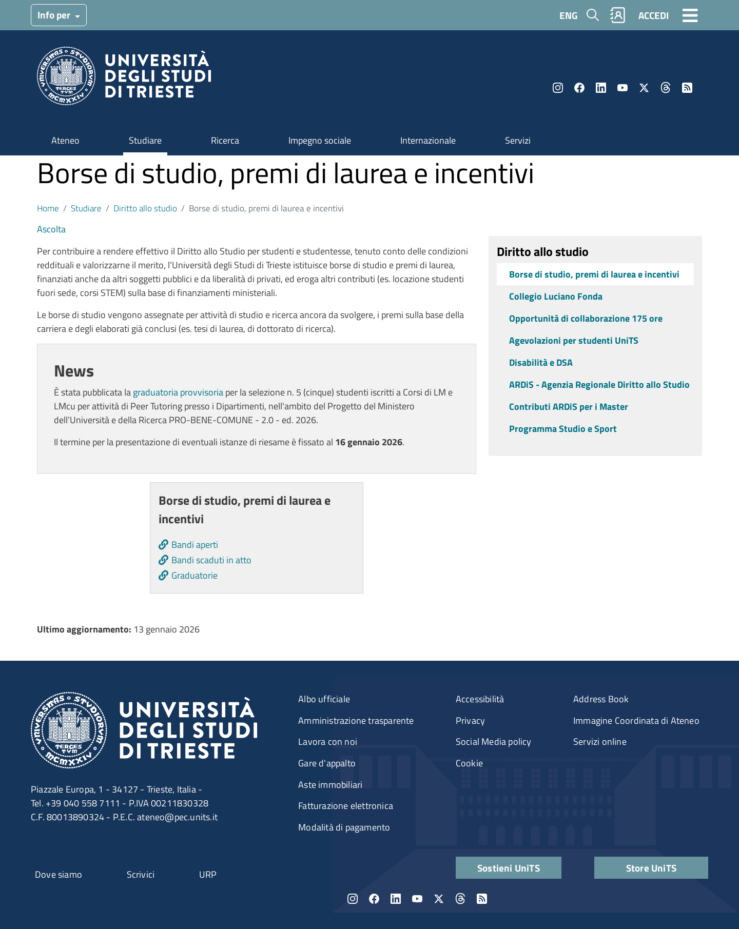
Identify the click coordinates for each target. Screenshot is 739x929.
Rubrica (618, 15)
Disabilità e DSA (541, 362)
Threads (665, 87)
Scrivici (141, 874)
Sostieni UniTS (508, 867)
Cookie (469, 763)
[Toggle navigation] (690, 15)
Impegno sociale (319, 140)
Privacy (470, 720)
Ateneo (65, 140)
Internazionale (428, 140)
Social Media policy (494, 741)
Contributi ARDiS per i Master (568, 406)
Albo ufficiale (324, 699)
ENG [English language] (568, 15)
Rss (687, 87)
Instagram (558, 87)
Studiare (145, 140)
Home (48, 208)
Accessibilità (480, 699)
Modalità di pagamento (344, 827)
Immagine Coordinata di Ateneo (636, 720)
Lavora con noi (327, 741)
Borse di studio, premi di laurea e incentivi (594, 274)
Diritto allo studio (145, 208)
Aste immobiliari (330, 785)
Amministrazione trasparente (356, 720)
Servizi (518, 140)
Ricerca (225, 140)
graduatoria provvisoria (178, 392)
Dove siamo (58, 874)
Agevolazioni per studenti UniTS (573, 340)
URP (208, 874)
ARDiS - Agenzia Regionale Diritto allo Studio (599, 384)
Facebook (579, 87)
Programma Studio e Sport (563, 429)
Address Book (601, 699)
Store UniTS (651, 867)
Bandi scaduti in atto (211, 560)
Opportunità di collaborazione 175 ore (586, 318)
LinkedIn (601, 87)
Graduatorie (194, 575)
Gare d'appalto (327, 763)
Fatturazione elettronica (345, 806)
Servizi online (600, 741)
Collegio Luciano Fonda (555, 296)
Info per (54, 14)
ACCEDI (653, 15)
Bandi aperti (194, 544)
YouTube (622, 87)
